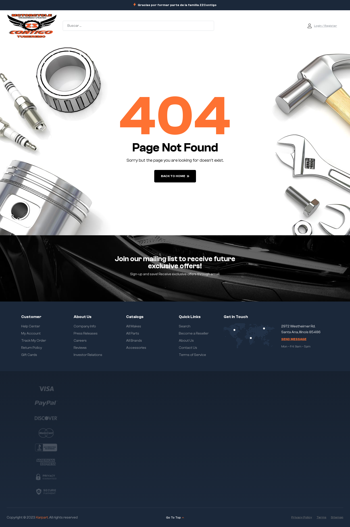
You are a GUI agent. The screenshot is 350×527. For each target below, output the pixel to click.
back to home (175, 176)
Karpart (42, 517)
